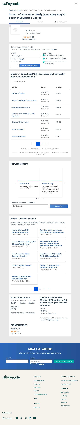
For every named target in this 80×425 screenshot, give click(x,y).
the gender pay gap (52, 320)
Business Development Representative (23, 100)
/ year (33, 30)
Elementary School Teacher (20, 122)
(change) (21, 59)
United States (12, 10)
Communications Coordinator (20, 108)
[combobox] (25, 56)
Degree (19, 10)
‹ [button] (15, 182)
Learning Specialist (17, 129)
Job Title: (9, 358)
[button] (19, 21)
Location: (13, 53)
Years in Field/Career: (17, 62)
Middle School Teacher (18, 136)
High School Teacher (17, 93)
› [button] (64, 182)
